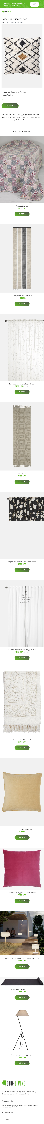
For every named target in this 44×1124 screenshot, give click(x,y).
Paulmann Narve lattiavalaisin (22, 1055)
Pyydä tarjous (34, 4)
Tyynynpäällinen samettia (22, 829)
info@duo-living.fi (8, 1112)
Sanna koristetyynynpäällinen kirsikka (22, 893)
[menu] (40, 11)
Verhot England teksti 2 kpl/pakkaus (22, 650)
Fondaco (23, 92)
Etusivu (4, 22)
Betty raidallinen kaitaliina (22, 296)
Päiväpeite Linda (22, 206)
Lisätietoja (10, 106)
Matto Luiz (22, 474)
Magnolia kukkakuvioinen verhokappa (22, 562)
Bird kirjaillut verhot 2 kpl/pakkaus (22, 384)
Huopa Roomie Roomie (22, 740)
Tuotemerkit (15, 92)
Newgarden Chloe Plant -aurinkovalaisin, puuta (22, 958)
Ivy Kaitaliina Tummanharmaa (22, 989)
